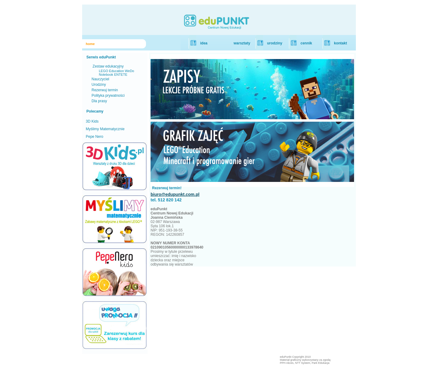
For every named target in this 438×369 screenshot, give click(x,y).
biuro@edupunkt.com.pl (175, 194)
